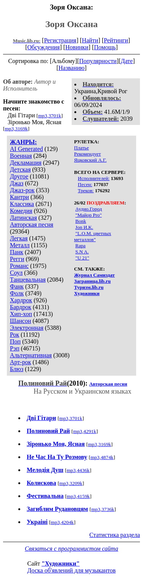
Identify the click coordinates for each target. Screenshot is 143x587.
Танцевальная (28, 279)
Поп (15, 341)
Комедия (21, 211)
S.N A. (82, 252)
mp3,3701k (49, 115)
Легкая (18, 238)
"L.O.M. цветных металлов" (92, 236)
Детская (20, 169)
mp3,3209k (70, 483)
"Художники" (61, 563)
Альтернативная (31, 355)
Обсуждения (43, 47)
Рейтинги (116, 40)
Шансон (20, 321)
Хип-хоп (21, 314)
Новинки (76, 47)
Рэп (14, 348)
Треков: (86, 190)
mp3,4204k (62, 522)
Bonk (81, 221)
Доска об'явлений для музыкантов (71, 570)
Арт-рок (20, 362)
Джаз (16, 183)
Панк (16, 252)
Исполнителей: (93, 178)
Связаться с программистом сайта (71, 548)
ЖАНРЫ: (23, 142)
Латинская (23, 217)
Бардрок (20, 307)
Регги (17, 259)
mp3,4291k (84, 431)
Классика (22, 204)
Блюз (16, 369)
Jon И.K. (84, 227)
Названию (71, 68)
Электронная (26, 327)
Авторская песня (31, 224)
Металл (20, 245)
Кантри (19, 197)
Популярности (97, 61)
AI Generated (26, 149)
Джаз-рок (22, 190)
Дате (127, 61)
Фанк (17, 286)
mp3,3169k (16, 128)
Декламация (26, 162)
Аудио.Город (89, 209)
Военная (21, 155)
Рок (14, 334)
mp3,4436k (78, 470)
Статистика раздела (114, 535)
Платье (81, 148)
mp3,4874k (101, 457)
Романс (19, 266)
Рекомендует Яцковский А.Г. (90, 157)
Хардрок (21, 300)
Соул (16, 272)
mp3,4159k (78, 496)
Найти (90, 40)
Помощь (105, 47)
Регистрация (60, 40)
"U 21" (82, 258)
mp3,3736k (102, 509)
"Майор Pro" (89, 215)
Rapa (81, 245)
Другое (19, 176)
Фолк (17, 293)
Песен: (85, 184)
